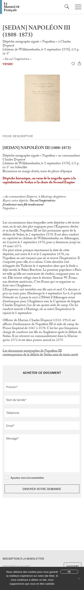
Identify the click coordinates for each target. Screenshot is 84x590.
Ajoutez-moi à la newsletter (27, 477)
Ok (69, 571)
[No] (79, 578)
